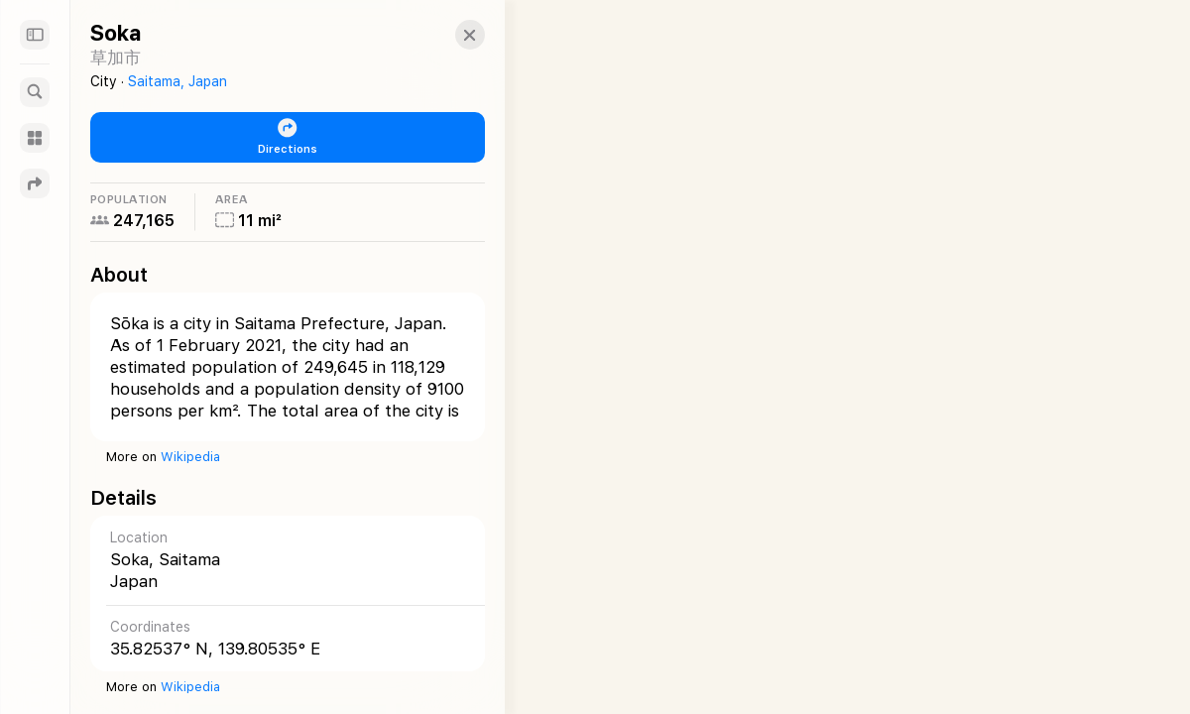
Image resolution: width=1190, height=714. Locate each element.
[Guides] (35, 138)
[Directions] (35, 183)
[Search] (35, 92)
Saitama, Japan (177, 81)
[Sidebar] (35, 35)
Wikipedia (190, 456)
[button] (452, 35)
